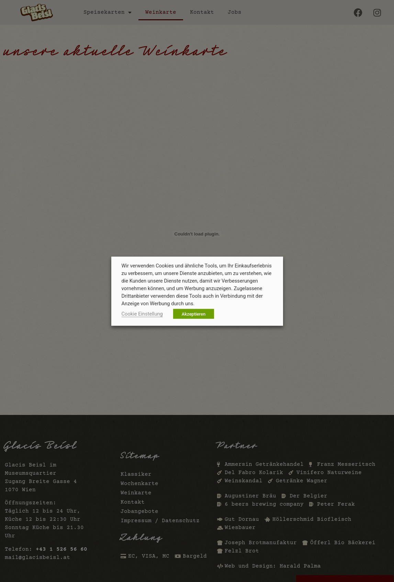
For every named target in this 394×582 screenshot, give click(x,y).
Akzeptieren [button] (193, 313)
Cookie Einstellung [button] (142, 313)
